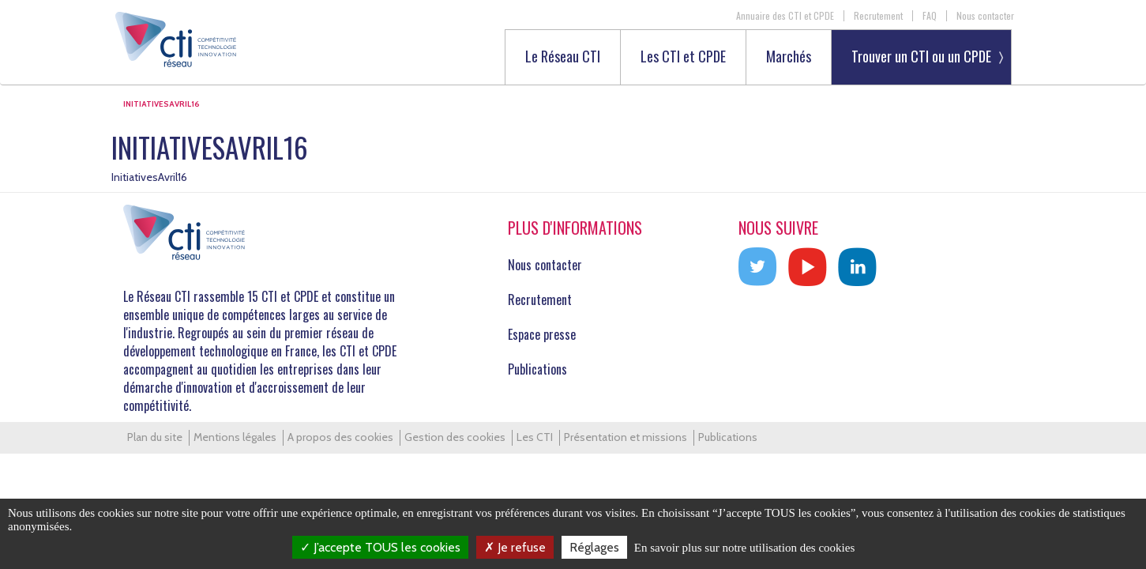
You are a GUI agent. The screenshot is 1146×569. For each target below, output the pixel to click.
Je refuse (515, 547)
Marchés (788, 57)
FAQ (929, 15)
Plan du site (154, 437)
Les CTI (535, 437)
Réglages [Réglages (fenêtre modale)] (594, 547)
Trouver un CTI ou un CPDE (921, 56)
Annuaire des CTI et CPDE (785, 15)
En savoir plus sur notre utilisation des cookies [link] (744, 547)
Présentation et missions (625, 437)
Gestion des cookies (454, 437)
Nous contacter (985, 15)
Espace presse (542, 334)
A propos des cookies (340, 437)
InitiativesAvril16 (149, 177)
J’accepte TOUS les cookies (380, 547)
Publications (537, 369)
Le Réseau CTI (562, 57)
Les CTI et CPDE (683, 57)
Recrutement (878, 15)
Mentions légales (235, 437)
